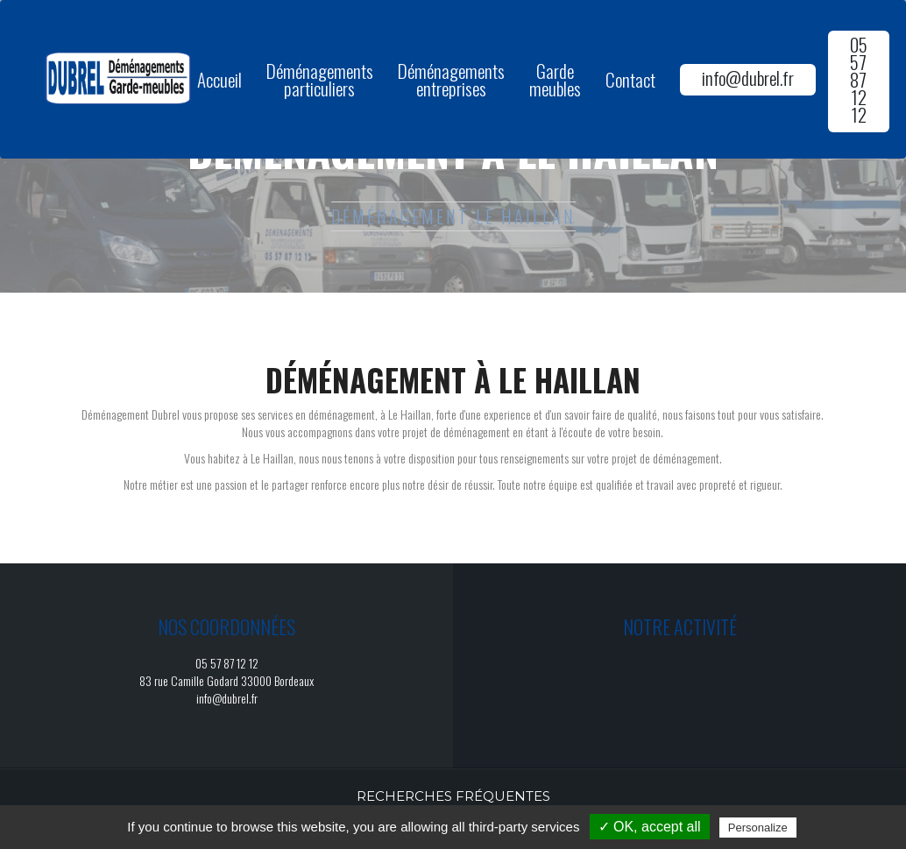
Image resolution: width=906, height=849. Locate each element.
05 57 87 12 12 (858, 79)
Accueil (219, 79)
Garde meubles (555, 79)
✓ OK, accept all (649, 826)
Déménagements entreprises (451, 79)
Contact (630, 79)
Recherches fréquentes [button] (453, 796)
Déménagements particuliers (319, 79)
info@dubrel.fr (748, 77)
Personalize (758, 827)
